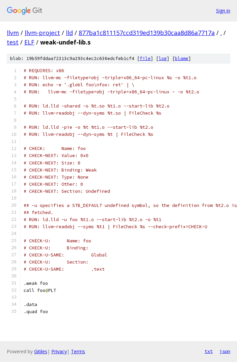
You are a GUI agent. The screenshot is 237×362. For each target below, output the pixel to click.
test (13, 42)
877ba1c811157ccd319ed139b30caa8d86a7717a (147, 33)
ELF (29, 42)
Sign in (223, 10)
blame (181, 58)
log (163, 58)
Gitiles (40, 351)
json (224, 351)
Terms (78, 351)
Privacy (59, 351)
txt (209, 351)
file (145, 58)
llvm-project (42, 33)
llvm (13, 33)
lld (69, 33)
